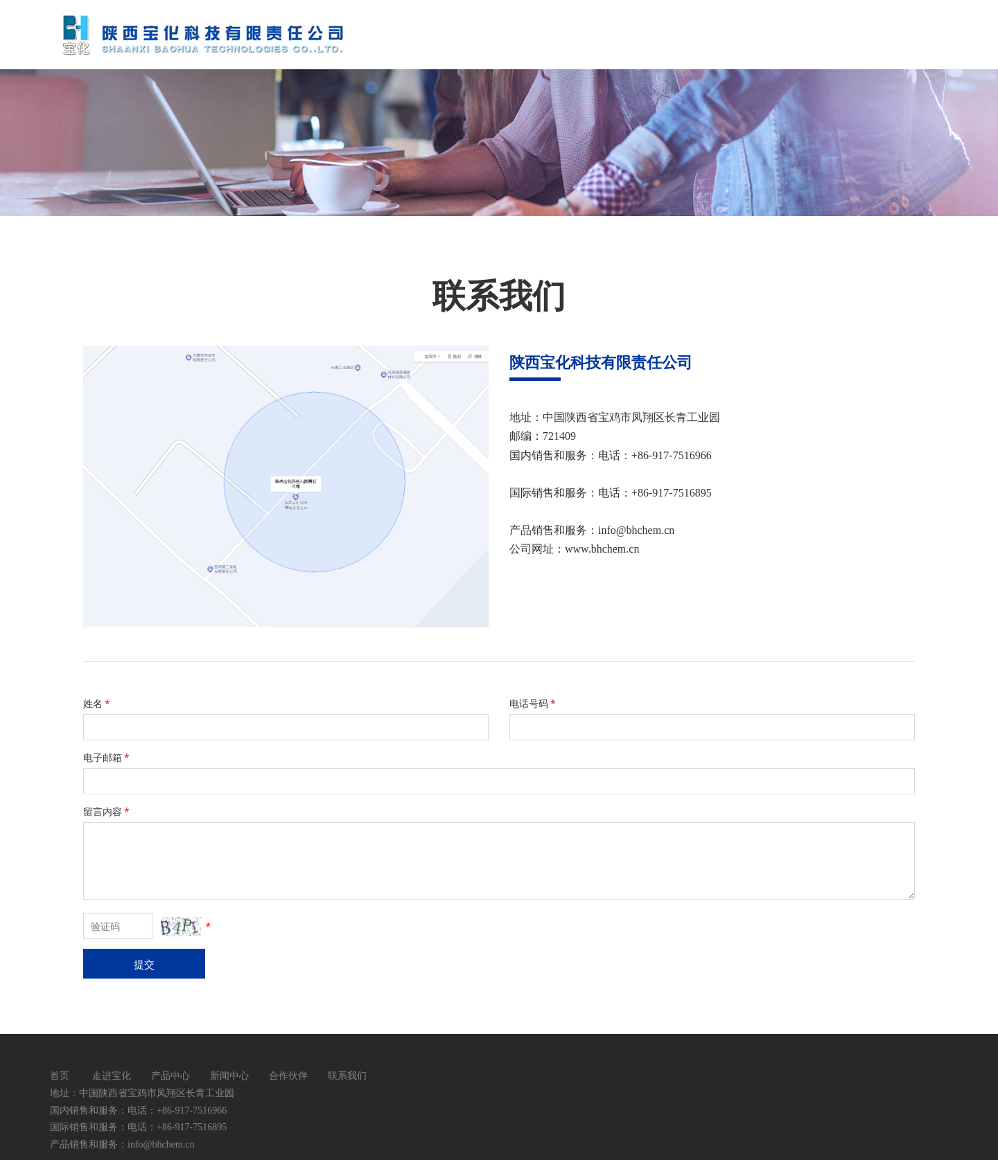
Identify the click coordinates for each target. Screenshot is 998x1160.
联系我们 (347, 1075)
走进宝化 (111, 1075)
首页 (59, 1075)
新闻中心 (229, 1075)
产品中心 (170, 1075)
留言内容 (107, 811)
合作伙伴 (288, 1075)
